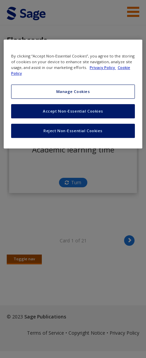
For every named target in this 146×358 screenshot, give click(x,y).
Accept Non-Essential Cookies (73, 111)
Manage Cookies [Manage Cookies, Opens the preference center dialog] (73, 91)
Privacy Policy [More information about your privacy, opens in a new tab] (103, 67)
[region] (73, 94)
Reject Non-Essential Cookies (73, 130)
